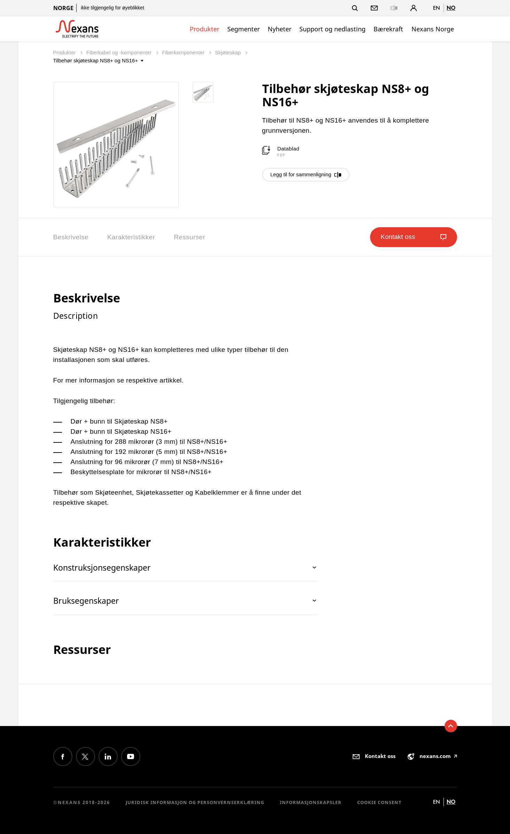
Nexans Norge (432, 29)
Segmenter (243, 29)
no (451, 8)
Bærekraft (388, 29)
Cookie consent (379, 802)
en (436, 8)
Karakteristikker (131, 237)
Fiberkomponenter (184, 52)
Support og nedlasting (332, 29)
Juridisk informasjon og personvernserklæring (195, 802)
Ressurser (189, 237)
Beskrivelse (71, 237)
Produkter (204, 29)
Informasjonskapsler (311, 802)
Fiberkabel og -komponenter (119, 52)
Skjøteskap (228, 52)
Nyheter (279, 29)
